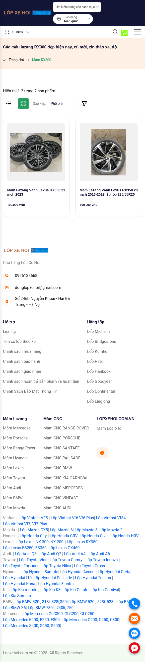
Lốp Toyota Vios (33, 559)
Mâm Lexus (13, 468)
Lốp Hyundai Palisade (53, 577)
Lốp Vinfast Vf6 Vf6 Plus (72, 518)
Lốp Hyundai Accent (78, 571)
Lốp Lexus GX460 (64, 547)
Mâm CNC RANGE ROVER (66, 428)
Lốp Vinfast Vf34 (111, 518)
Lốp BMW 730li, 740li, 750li (51, 607)
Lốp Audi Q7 (50, 553)
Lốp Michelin (98, 331)
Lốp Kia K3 (51, 589)
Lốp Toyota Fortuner (21, 565)
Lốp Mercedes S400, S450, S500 (31, 625)
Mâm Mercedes (17, 428)
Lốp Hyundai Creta (114, 571)
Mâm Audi (12, 488)
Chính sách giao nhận (22, 371)
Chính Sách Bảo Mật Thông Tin (30, 391)
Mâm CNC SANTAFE (61, 448)
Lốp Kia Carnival (104, 589)
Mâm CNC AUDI (57, 508)
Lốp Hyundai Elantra (56, 583)
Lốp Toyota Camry (66, 559)
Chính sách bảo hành (21, 361)
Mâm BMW (13, 498)
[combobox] (77, 7)
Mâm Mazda (14, 508)
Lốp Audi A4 (74, 553)
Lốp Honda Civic (93, 535)
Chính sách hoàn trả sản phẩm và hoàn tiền (41, 381)
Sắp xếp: (39, 104)
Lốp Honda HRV (124, 535)
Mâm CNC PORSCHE (61, 438)
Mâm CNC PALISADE (61, 458)
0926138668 (26, 275)
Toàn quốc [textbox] (71, 21)
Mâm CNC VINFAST (60, 498)
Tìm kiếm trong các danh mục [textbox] (75, 7)
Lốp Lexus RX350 (82, 541)
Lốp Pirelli (96, 361)
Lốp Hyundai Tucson (93, 577)
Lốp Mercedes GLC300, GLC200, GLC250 (58, 613)
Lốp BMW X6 (14, 607)
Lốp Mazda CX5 (34, 530)
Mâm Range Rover (19, 448)
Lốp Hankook (99, 371)
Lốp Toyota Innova (101, 559)
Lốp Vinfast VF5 (33, 518)
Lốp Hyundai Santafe (39, 571)
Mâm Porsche (15, 438)
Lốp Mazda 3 (86, 530)
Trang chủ (13, 60)
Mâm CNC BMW (57, 468)
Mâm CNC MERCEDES (63, 488)
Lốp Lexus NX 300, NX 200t (40, 541)
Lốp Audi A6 (99, 553)
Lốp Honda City (33, 535)
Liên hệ (9, 331)
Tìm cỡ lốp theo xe (19, 341)
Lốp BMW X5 (127, 601)
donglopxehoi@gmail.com (38, 287)
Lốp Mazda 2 (111, 530)
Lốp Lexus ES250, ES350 (25, 547)
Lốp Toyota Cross (89, 565)
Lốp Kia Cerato (75, 589)
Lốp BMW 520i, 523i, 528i (92, 601)
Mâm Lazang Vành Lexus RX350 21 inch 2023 (36, 192)
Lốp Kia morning (24, 589)
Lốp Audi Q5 (26, 553)
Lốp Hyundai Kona (19, 583)
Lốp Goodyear (99, 381)
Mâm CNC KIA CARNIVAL (65, 478)
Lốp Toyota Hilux (56, 565)
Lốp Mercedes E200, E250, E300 (31, 619)
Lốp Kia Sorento (17, 595)
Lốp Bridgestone (101, 341)
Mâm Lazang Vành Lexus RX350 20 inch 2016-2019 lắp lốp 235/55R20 (109, 192)
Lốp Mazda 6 (61, 530)
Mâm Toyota (14, 478)
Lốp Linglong (98, 401)
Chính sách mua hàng (22, 351)
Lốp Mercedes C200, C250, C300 (90, 619)
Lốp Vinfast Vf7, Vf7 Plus (25, 524)
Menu (17, 32)
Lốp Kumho (97, 351)
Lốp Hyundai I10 (17, 577)
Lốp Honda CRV (64, 535)
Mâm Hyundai (15, 458)
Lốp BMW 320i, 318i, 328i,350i (41, 601)
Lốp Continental (101, 391)
